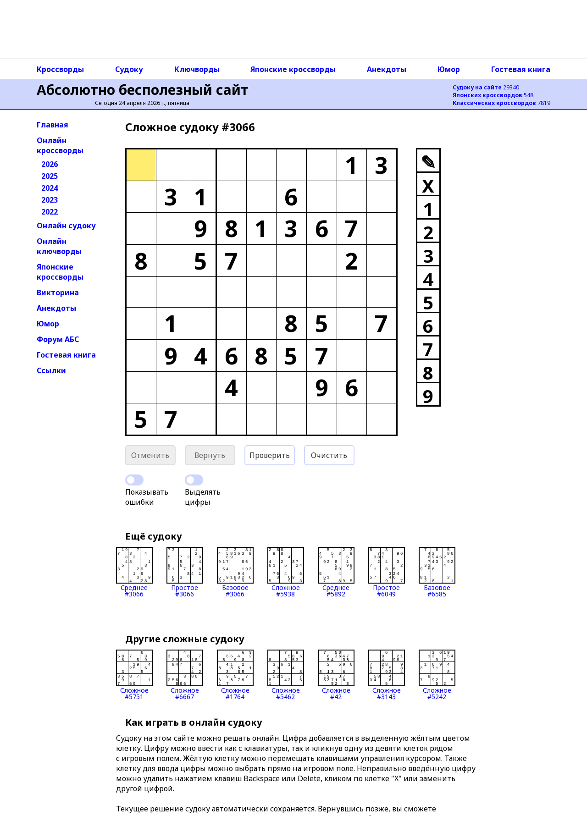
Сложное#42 (336, 675)
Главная (52, 125)
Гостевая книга (520, 69)
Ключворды (197, 69)
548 (493, 95)
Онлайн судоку (66, 226)
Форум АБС (58, 339)
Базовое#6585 (437, 572)
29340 (486, 87)
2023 (49, 200)
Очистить (329, 455)
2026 (49, 164)
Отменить (150, 455)
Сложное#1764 (235, 675)
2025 (49, 176)
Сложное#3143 (386, 675)
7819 (501, 103)
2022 (49, 212)
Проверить (269, 455)
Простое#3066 (184, 572)
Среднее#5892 (336, 572)
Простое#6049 (386, 572)
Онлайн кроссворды (60, 145)
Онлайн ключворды (59, 246)
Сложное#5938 (285, 572)
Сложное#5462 (285, 675)
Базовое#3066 (235, 572)
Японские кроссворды (293, 69)
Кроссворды (60, 69)
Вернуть (209, 455)
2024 (49, 188)
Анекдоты (386, 69)
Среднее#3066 (134, 572)
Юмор (448, 69)
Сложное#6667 (184, 675)
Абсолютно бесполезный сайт (143, 89)
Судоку (129, 69)
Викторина (58, 292)
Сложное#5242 (437, 675)
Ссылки (51, 370)
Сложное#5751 (134, 675)
